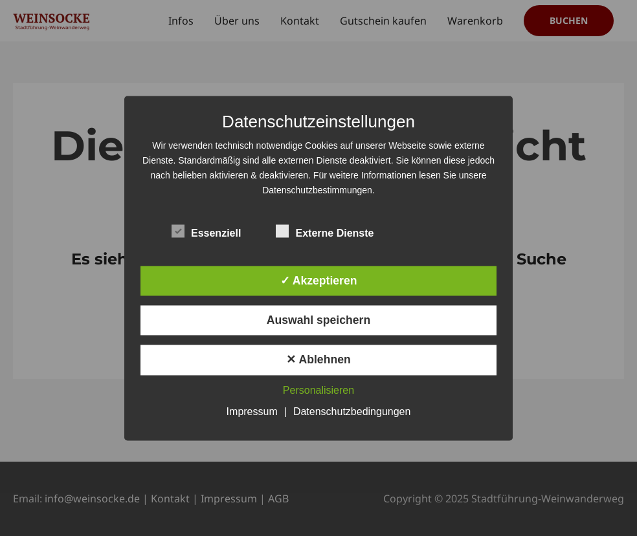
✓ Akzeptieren (318, 280)
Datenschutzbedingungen (351, 411)
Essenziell (206, 231)
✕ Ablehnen (318, 360)
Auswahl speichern (318, 320)
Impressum (252, 411)
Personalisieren (318, 390)
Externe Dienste (325, 231)
